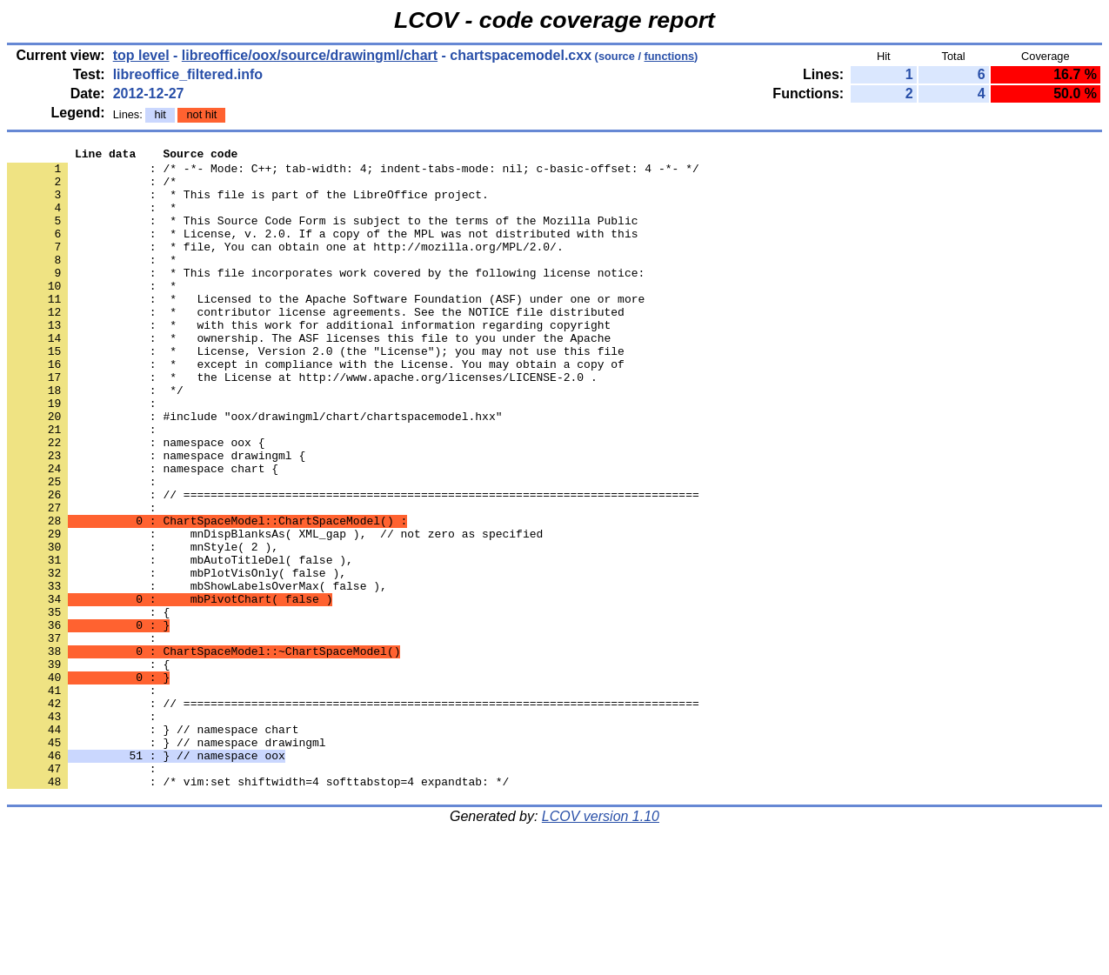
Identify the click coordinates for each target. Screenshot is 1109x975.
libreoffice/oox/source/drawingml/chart (310, 55)
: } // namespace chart (152, 846)
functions (670, 56)
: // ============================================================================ (353, 564)
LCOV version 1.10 (600, 944)
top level (141, 55)
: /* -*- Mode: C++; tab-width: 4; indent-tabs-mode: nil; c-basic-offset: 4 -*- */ (353, 173)
